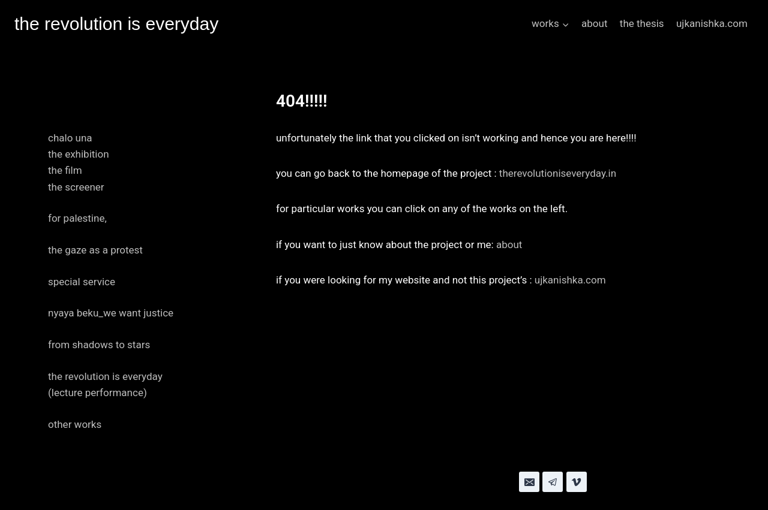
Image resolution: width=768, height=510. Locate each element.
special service (81, 282)
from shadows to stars (99, 345)
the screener (76, 187)
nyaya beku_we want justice (110, 313)
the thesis (642, 23)
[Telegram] (552, 482)
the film (65, 170)
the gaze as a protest (95, 250)
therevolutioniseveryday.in (557, 173)
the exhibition (78, 154)
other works (74, 424)
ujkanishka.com (712, 23)
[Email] (529, 482)
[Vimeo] (576, 482)
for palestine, (77, 218)
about (594, 23)
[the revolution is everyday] (116, 24)
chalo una (70, 138)
